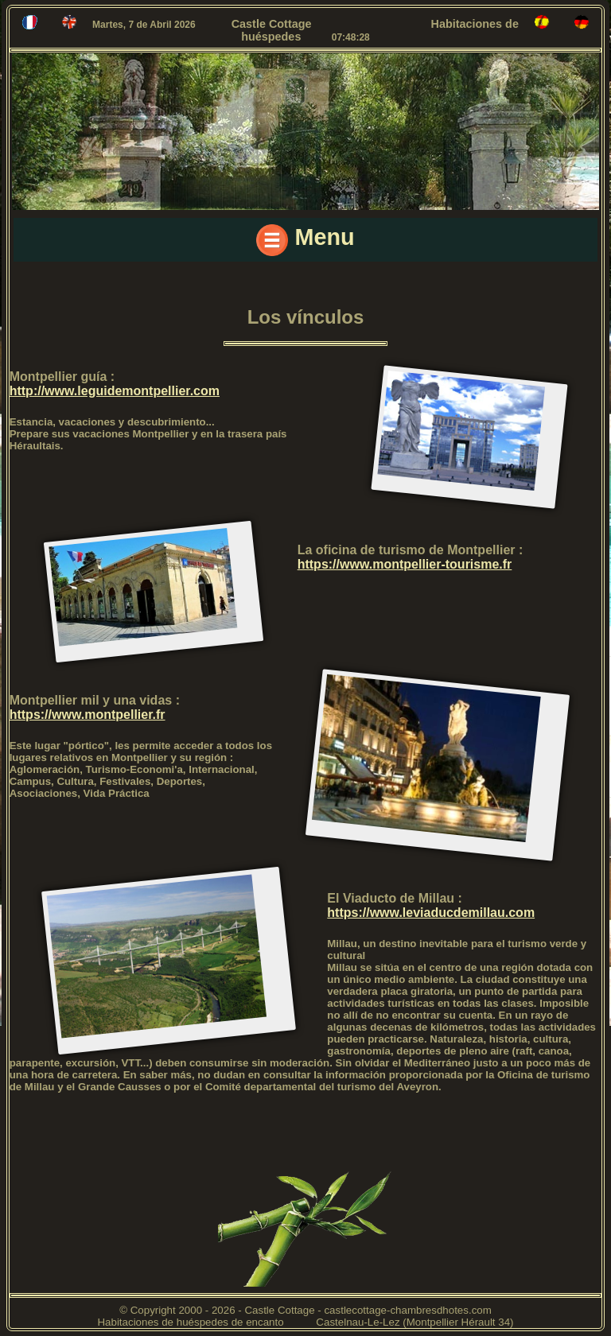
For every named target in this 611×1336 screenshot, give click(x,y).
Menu (305, 240)
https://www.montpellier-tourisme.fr (405, 564)
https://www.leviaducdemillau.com (431, 912)
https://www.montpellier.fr (87, 714)
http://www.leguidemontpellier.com (115, 391)
